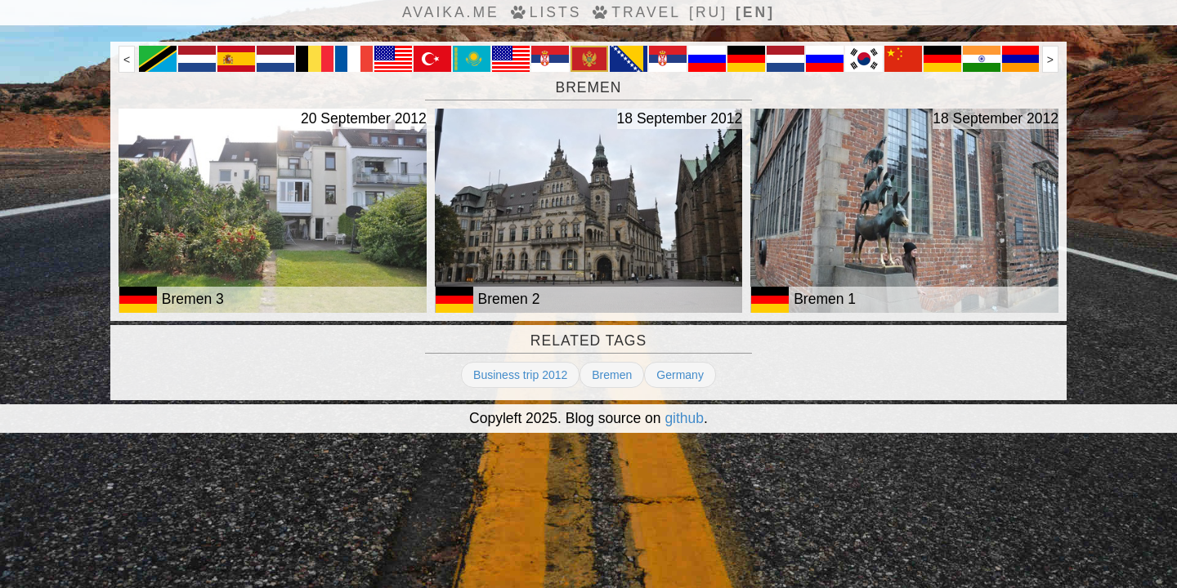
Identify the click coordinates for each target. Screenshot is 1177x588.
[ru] (708, 12)
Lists (545, 12)
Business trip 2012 (520, 374)
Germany (680, 374)
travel (635, 12)
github (684, 418)
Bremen (612, 374)
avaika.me (450, 12)
